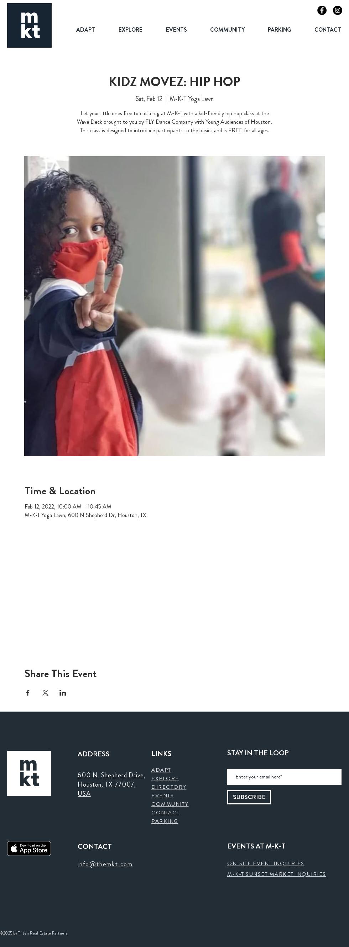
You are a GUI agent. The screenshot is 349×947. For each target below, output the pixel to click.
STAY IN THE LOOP (258, 753)
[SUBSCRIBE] (249, 797)
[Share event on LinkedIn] (62, 693)
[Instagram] (337, 10)
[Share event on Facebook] (28, 693)
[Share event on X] (45, 693)
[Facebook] (322, 10)
